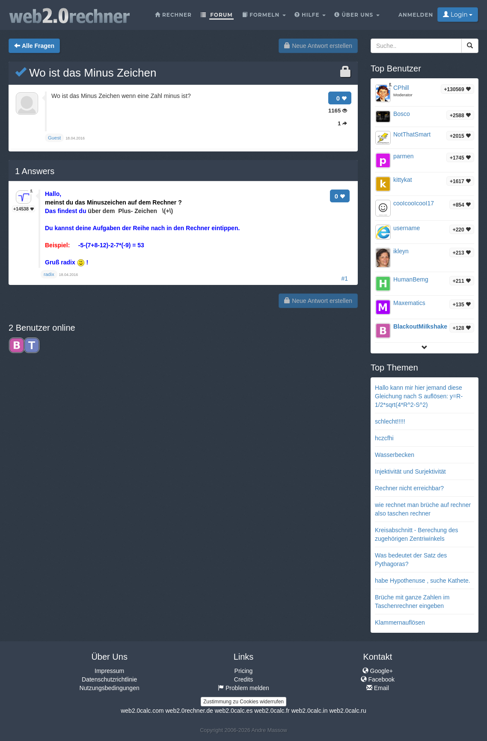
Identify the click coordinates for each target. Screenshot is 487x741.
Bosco (401, 113)
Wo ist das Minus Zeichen (85, 72)
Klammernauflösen (400, 622)
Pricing (244, 670)
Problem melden (243, 688)
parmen (403, 156)
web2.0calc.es (234, 710)
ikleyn (401, 251)
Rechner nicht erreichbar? (409, 488)
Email (377, 688)
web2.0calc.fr (271, 710)
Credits (243, 679)
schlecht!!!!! (390, 421)
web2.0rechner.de (189, 710)
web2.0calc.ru (347, 710)
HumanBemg (410, 279)
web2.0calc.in (309, 710)
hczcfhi (384, 438)
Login (457, 14)
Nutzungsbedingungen (110, 688)
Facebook (378, 679)
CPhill (401, 87)
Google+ (377, 670)
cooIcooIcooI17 (413, 203)
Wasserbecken (394, 454)
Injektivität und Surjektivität (410, 471)
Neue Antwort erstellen (318, 45)
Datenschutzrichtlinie (109, 679)
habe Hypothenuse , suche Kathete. (422, 580)
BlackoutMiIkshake (420, 326)
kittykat (402, 179)
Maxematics (409, 302)
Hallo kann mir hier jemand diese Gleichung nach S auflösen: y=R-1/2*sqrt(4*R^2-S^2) (419, 396)
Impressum (109, 670)
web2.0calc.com (142, 710)
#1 (344, 278)
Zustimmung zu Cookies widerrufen (243, 702)
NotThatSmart (412, 134)
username (406, 228)
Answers (34, 171)
